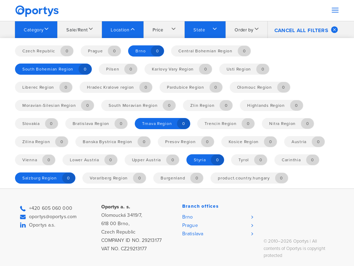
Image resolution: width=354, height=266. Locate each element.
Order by (244, 30)
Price (158, 30)
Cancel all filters (306, 29)
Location (120, 30)
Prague (190, 225)
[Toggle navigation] (335, 10)
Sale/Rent (77, 30)
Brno (187, 217)
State (199, 30)
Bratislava (192, 234)
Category (33, 30)
